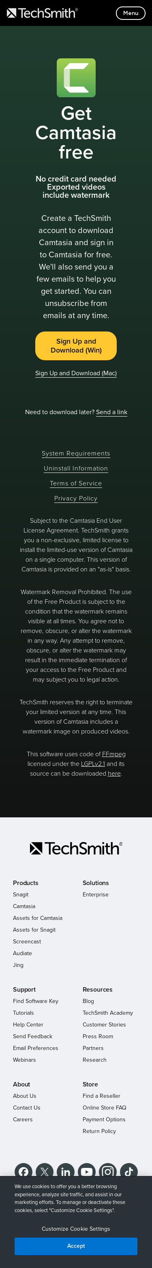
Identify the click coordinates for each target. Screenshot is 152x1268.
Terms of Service (76, 483)
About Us (24, 1096)
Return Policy (99, 1131)
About (21, 1084)
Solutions (96, 883)
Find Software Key (35, 1001)
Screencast (27, 941)
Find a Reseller (101, 1096)
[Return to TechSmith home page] (42, 13)
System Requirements (76, 453)
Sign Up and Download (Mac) (76, 373)
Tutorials (23, 1012)
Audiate (22, 953)
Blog (88, 1001)
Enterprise (96, 894)
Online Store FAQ (104, 1107)
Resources (98, 990)
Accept (76, 1245)
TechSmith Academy (108, 1012)
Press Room (98, 1036)
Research (95, 1059)
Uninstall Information (76, 468)
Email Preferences (35, 1048)
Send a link (111, 412)
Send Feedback (32, 1036)
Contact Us (27, 1107)
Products (26, 883)
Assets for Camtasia (37, 918)
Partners (93, 1048)
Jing (18, 965)
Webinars (24, 1059)
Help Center (28, 1024)
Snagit (20, 894)
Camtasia (24, 906)
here (114, 774)
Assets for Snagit (34, 929)
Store (90, 1084)
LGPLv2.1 (93, 764)
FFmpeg (114, 754)
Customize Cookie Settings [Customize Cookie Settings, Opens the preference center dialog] (76, 1228)
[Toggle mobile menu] (131, 13)
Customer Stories (104, 1024)
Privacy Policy (76, 498)
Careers (23, 1119)
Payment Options (104, 1119)
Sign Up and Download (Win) (76, 346)
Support (24, 990)
